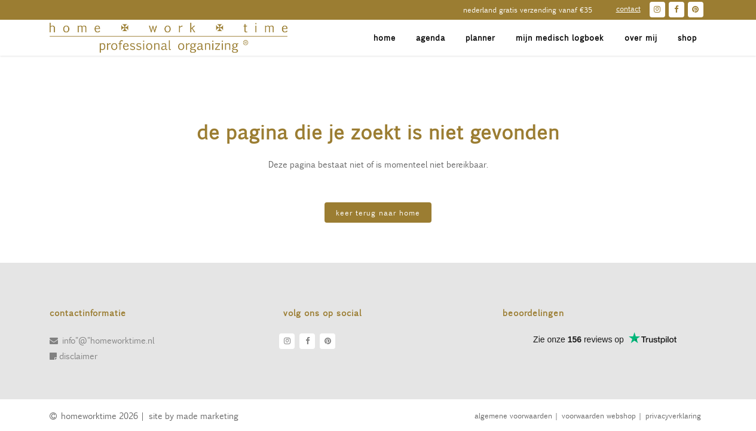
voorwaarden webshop (598, 415)
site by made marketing (193, 415)
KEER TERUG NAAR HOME (378, 212)
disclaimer (78, 355)
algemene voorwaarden (513, 415)
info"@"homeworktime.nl (108, 340)
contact (628, 8)
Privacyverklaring (673, 415)
